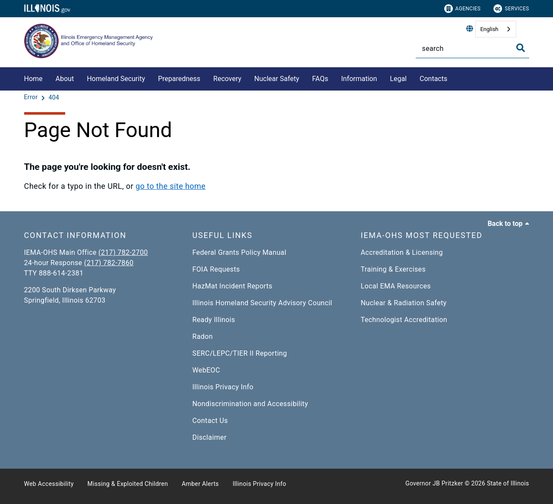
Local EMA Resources (396, 286)
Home (33, 79)
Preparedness (179, 79)
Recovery (227, 79)
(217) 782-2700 (123, 252)
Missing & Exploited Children (128, 483)
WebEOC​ (206, 370)
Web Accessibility (49, 483)
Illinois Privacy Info (223, 387)
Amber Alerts (200, 483)
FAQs (320, 79)
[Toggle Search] (520, 48)
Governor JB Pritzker (434, 483)
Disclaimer (210, 437)
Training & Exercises (393, 269)
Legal (398, 79)
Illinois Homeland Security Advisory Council (262, 303)
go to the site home (170, 186)
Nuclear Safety (276, 79)
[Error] (32, 97)
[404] (53, 97)
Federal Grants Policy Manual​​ (240, 252)
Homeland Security (116, 79)
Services (511, 8)
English (489, 29)
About (65, 79)
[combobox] (495, 29)
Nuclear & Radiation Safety (404, 303)
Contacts (433, 79)
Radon (203, 336)
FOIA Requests (216, 269)
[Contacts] (453, 77)
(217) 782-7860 (109, 263)
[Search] (472, 48)
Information (359, 79)
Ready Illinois (214, 320)
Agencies (462, 8)
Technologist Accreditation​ (404, 320)
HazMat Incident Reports (232, 286)
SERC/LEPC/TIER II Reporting (240, 353)
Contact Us (210, 420)
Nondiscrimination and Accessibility (250, 404)
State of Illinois (508, 483)
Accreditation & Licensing (402, 252)
